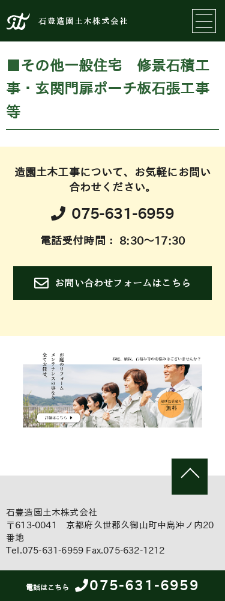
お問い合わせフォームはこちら (112, 283)
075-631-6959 (112, 585)
